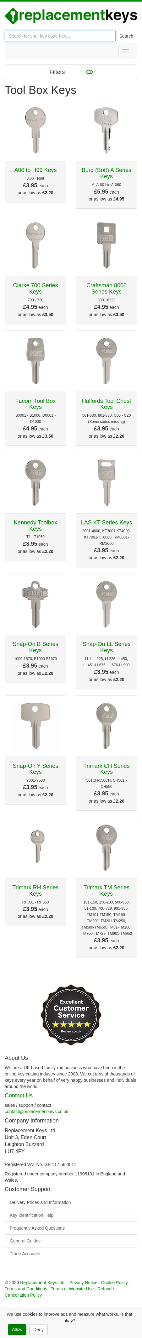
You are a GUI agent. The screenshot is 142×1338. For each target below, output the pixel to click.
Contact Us (19, 1095)
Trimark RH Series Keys (35, 890)
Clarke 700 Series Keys (35, 288)
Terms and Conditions (26, 1288)
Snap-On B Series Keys (35, 647)
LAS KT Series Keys (106, 522)
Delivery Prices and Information (40, 1202)
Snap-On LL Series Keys (106, 647)
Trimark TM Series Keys (106, 890)
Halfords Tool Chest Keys (106, 404)
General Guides (25, 1240)
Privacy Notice (83, 1282)
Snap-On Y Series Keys (35, 769)
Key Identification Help (31, 1215)
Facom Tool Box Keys (35, 404)
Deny (38, 1329)
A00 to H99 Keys (35, 170)
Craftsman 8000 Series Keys (106, 288)
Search (126, 36)
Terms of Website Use (72, 1288)
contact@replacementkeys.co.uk (36, 1111)
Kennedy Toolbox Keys (35, 525)
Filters (71, 71)
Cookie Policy (114, 1282)
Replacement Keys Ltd (42, 1282)
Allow (17, 1329)
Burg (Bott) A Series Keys (106, 173)
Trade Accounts (25, 1253)
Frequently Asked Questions (37, 1228)
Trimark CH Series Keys (106, 769)
